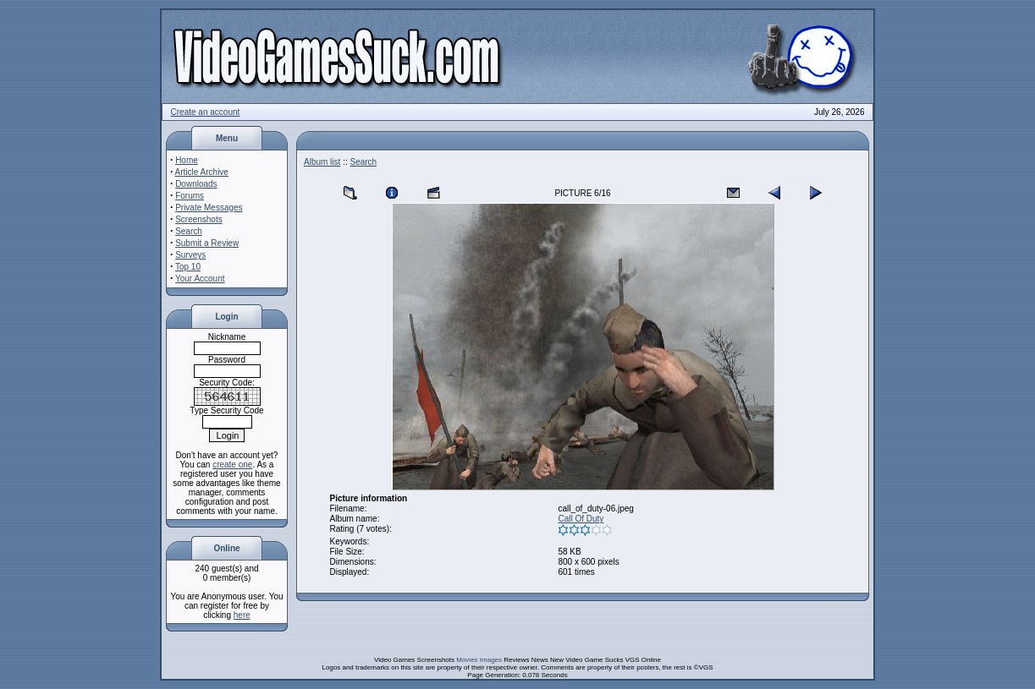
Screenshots (199, 219)
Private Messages (208, 207)
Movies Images (479, 660)
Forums (189, 195)
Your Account (200, 278)
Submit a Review (207, 243)
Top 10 (188, 266)
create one (232, 464)
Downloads (196, 184)
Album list (322, 162)
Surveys (190, 255)
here (242, 615)
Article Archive (201, 172)
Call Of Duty (580, 518)
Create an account (205, 112)
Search (188, 231)
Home (186, 160)
